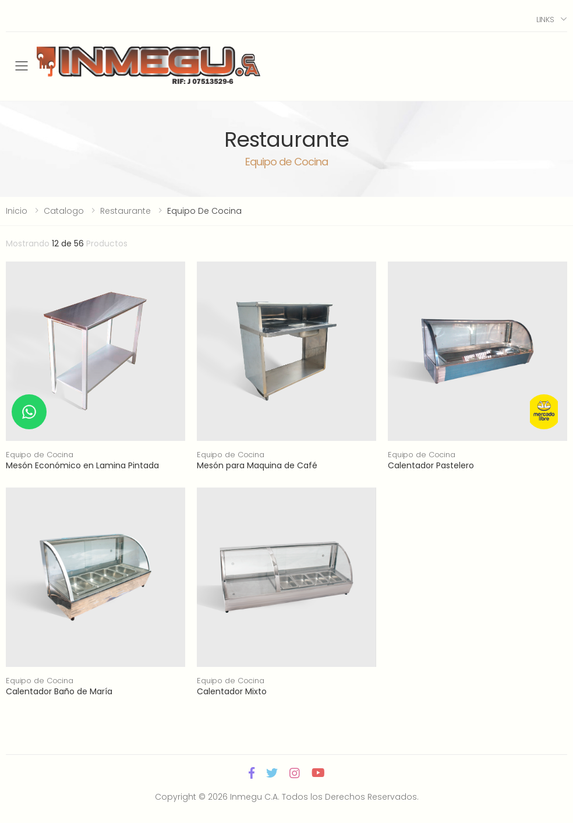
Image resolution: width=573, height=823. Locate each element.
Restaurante (125, 211)
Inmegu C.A (254, 797)
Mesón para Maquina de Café (257, 465)
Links (545, 19)
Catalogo (64, 211)
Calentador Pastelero (431, 465)
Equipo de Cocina (39, 454)
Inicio (16, 211)
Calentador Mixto (232, 691)
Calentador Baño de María (59, 691)
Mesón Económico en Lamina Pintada (82, 465)
